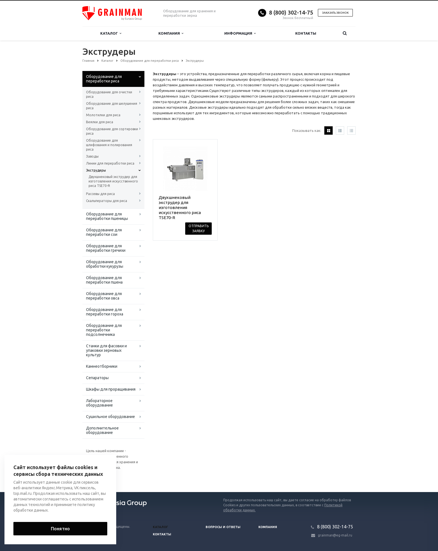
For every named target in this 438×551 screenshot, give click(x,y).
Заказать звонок (335, 12)
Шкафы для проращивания (110, 389)
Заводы (92, 156)
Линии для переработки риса (110, 163)
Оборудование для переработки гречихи (105, 248)
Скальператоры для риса (106, 201)
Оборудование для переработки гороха (104, 311)
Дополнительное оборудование (102, 430)
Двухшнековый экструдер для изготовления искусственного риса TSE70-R (113, 181)
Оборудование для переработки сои (104, 232)
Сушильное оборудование (110, 416)
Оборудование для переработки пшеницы (107, 216)
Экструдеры (96, 170)
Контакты (305, 33)
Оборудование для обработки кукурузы (104, 264)
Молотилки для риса (103, 115)
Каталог (110, 33)
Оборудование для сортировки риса (112, 131)
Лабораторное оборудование (99, 402)
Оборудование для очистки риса (109, 94)
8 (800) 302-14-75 (291, 12)
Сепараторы (97, 378)
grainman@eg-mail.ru (335, 535)
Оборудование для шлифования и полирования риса (109, 145)
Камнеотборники (101, 366)
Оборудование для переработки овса (104, 295)
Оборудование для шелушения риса (111, 106)
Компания (170, 33)
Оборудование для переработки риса (104, 78)
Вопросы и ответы (223, 527)
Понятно (60, 528)
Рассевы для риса (100, 194)
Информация (240, 33)
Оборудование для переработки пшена (104, 280)
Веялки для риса (99, 122)
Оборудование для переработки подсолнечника (104, 330)
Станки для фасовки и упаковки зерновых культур (106, 350)
